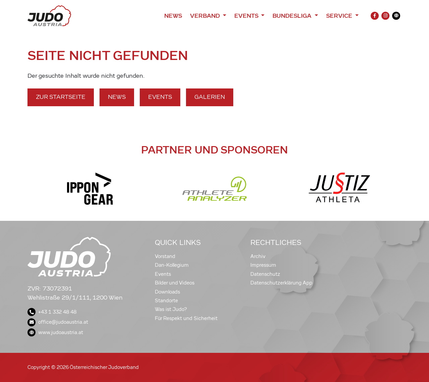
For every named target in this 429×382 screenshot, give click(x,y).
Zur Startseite (60, 97)
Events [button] (247, 15)
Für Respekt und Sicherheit (186, 318)
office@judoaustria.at (57, 322)
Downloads (167, 292)
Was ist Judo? (171, 309)
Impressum (263, 265)
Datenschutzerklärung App (281, 283)
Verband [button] (205, 15)
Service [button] (340, 15)
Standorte (166, 301)
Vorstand (165, 256)
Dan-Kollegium (172, 265)
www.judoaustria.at (55, 332)
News (173, 15)
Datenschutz (265, 274)
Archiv (257, 256)
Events (160, 97)
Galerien (209, 97)
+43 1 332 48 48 (51, 312)
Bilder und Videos (174, 283)
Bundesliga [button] (292, 15)
